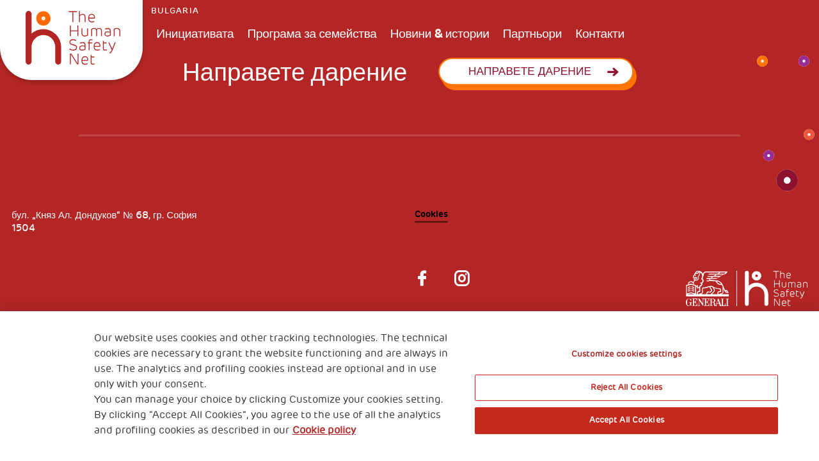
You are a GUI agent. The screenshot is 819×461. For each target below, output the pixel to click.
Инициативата (195, 34)
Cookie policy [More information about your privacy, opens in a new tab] (324, 430)
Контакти (599, 34)
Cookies (431, 214)
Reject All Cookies (626, 387)
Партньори (532, 34)
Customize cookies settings (626, 354)
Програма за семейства (312, 34)
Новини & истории (439, 34)
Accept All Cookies (626, 420)
